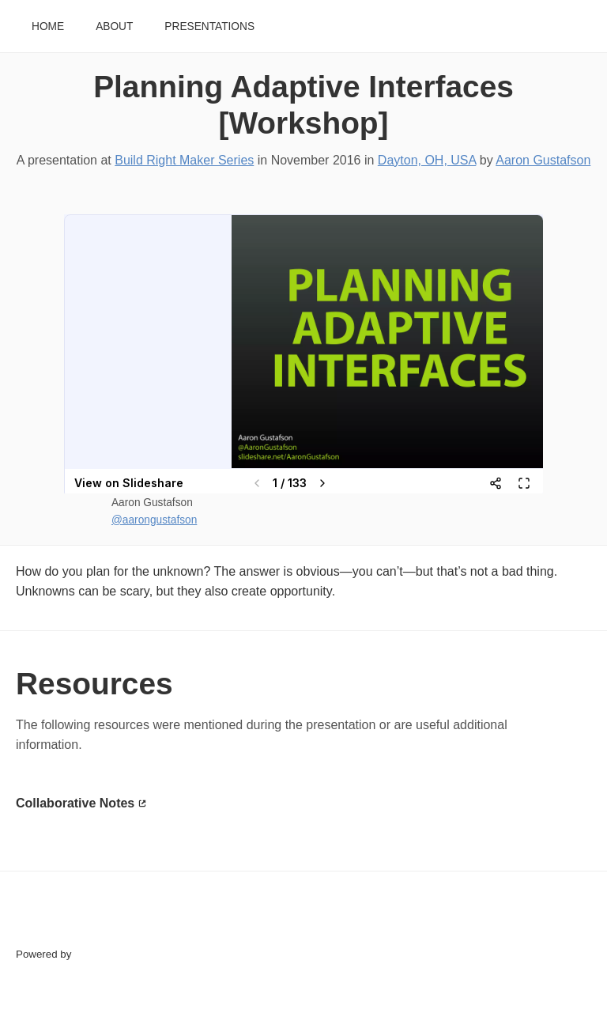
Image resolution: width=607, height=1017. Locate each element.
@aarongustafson (154, 520)
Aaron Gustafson (543, 160)
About (114, 26)
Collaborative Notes (75, 803)
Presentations (209, 26)
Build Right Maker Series (184, 160)
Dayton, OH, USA (427, 160)
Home (48, 26)
